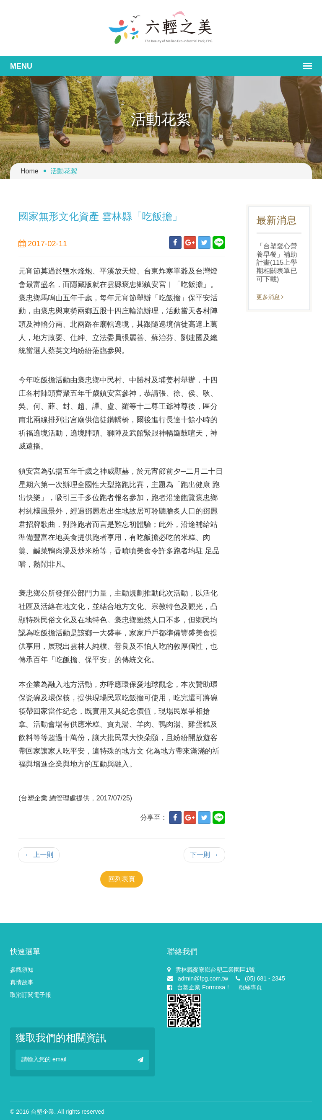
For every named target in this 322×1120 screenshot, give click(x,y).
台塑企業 (42, 1111)
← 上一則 (39, 854)
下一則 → (204, 854)
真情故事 (22, 982)
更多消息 (270, 297)
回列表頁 (121, 879)
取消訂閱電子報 (30, 994)
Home (30, 171)
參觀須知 (22, 969)
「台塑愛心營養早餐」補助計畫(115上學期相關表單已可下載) (277, 262)
